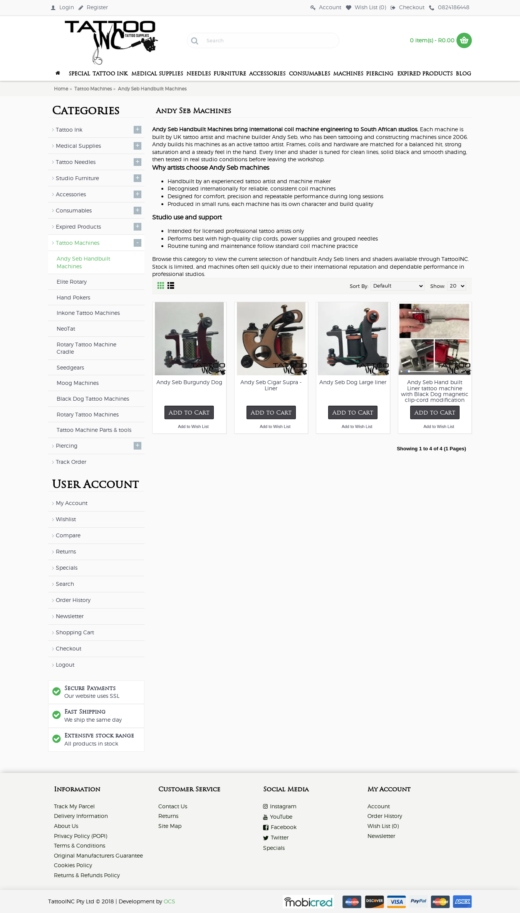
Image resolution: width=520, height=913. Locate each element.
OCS (169, 901)
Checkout (68, 648)
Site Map (169, 826)
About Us (66, 826)
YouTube (277, 817)
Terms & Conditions (79, 845)
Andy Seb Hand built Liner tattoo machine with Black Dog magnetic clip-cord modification (434, 391)
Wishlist (66, 519)
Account (378, 806)
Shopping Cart (75, 632)
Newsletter (70, 616)
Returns (66, 551)
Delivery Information (81, 816)
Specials (66, 567)
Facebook (280, 827)
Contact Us (172, 806)
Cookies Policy (73, 865)
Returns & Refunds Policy (87, 875)
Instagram (280, 806)
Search (65, 583)
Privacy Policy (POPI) (80, 836)
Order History (73, 600)
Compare (68, 535)
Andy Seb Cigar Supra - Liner (271, 385)
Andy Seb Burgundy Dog (189, 382)
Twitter (276, 837)
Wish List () (383, 826)
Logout (65, 664)
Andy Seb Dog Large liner (352, 382)
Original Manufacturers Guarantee (98, 855)
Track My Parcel (74, 806)
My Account (71, 503)
